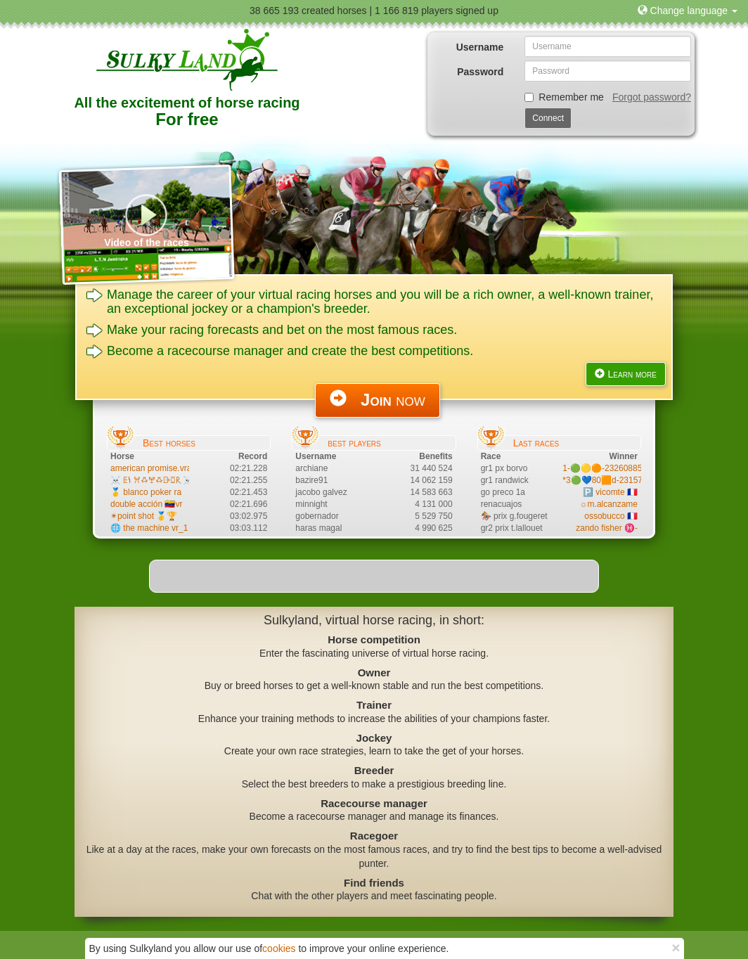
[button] (687, 10)
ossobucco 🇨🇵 (611, 516)
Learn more (626, 374)
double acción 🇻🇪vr (146, 504)
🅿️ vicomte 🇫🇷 (610, 492)
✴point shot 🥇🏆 (143, 516)
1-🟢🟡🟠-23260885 (602, 468)
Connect (548, 118)
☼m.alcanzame (609, 504)
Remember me (564, 97)
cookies (278, 948)
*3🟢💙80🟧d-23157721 (609, 480)
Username (480, 47)
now (377, 399)
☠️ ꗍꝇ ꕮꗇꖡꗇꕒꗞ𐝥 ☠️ (151, 480)
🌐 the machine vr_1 (149, 528)
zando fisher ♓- (607, 528)
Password (480, 71)
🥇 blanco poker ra (145, 492)
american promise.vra (150, 468)
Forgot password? (651, 97)
